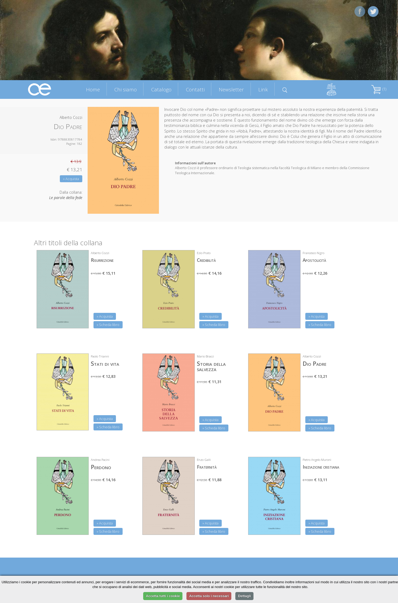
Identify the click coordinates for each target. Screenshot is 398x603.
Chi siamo (125, 89)
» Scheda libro (108, 324)
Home (93, 89)
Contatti (195, 89)
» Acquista (71, 178)
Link (263, 89)
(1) (378, 89)
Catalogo (161, 89)
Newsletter (231, 89)
